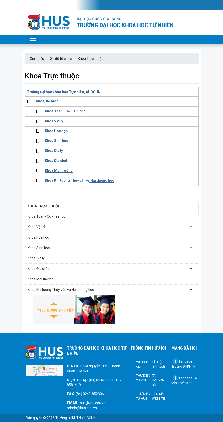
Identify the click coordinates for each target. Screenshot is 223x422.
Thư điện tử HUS (143, 396)
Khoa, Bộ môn (47, 101)
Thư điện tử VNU (143, 378)
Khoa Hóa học (56, 131)
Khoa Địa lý (54, 151)
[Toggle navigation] (33, 5)
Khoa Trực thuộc (90, 59)
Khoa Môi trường (59, 170)
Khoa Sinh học (56, 141)
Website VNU (142, 364)
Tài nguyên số (158, 380)
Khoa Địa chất (56, 161)
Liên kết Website (158, 396)
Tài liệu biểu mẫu (159, 364)
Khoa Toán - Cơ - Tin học (65, 111)
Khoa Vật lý (54, 121)
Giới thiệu (37, 59)
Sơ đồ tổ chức (61, 59)
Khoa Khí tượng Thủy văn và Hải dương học (79, 180)
